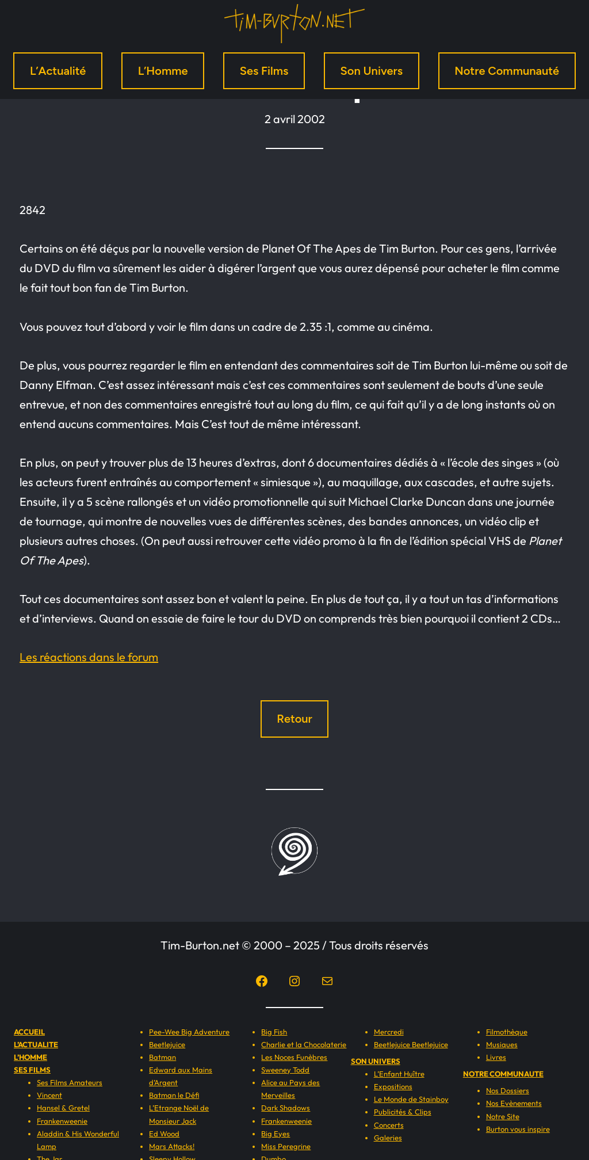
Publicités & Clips (402, 1111)
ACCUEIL (29, 1031)
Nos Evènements (514, 1103)
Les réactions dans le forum (89, 657)
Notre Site (502, 1116)
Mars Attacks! (171, 1146)
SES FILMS (32, 1069)
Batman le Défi (174, 1095)
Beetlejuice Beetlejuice (411, 1044)
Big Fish (274, 1031)
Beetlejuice (167, 1044)
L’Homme (163, 71)
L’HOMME (30, 1057)
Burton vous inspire (518, 1129)
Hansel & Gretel (63, 1107)
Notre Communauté (506, 71)
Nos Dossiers (507, 1090)
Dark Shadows (285, 1107)
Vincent (49, 1095)
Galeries (388, 1137)
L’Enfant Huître (399, 1073)
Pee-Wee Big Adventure (189, 1031)
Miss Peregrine (286, 1146)
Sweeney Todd (285, 1069)
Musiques (502, 1044)
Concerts (389, 1125)
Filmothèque (506, 1031)
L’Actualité (58, 71)
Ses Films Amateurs (69, 1082)
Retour (294, 719)
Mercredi (389, 1031)
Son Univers (372, 71)
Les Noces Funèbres (294, 1057)
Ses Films (264, 71)
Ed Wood (164, 1133)
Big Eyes (275, 1133)
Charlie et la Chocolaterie (303, 1044)
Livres (496, 1057)
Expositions (393, 1086)
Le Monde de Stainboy (411, 1099)
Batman (162, 1057)
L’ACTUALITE (36, 1044)
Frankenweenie (62, 1120)
